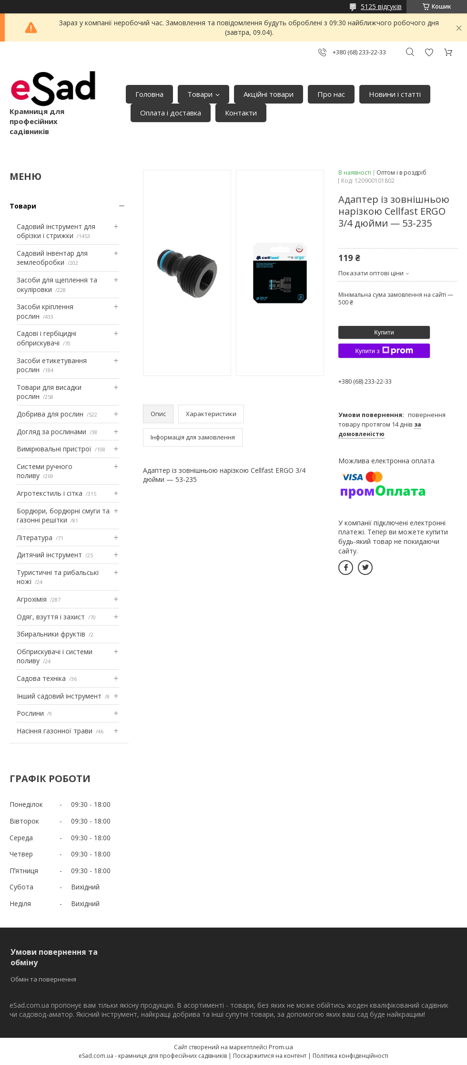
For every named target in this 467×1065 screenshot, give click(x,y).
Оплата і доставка (170, 112)
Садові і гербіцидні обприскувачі (46, 338)
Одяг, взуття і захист (51, 616)
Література (34, 537)
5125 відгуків (381, 6)
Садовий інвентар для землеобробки (52, 258)
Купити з (384, 350)
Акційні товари (269, 94)
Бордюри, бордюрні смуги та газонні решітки (63, 515)
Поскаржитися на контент (269, 1056)
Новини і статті (395, 94)
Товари (200, 94)
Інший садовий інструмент (59, 695)
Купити (384, 332)
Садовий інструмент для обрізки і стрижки (56, 231)
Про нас (331, 94)
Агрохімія (32, 599)
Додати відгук (428, 52)
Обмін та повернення (43, 979)
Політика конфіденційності (350, 1056)
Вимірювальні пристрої (54, 448)
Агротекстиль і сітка (49, 493)
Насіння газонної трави (54, 730)
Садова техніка (41, 678)
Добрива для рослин (50, 413)
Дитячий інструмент (49, 554)
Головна (149, 94)
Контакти (241, 112)
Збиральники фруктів (51, 633)
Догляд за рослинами (51, 431)
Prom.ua (281, 1047)
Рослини (30, 713)
